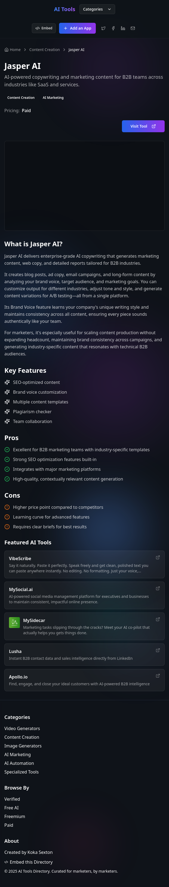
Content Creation (44, 49)
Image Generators (23, 746)
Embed (43, 28)
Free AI (11, 808)
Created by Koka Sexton (28, 852)
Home (12, 49)
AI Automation (19, 763)
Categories (97, 9)
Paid (8, 825)
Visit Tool (143, 126)
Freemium (14, 816)
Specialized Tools (21, 772)
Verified (12, 799)
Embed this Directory (28, 862)
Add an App (77, 28)
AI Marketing (17, 754)
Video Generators (22, 728)
